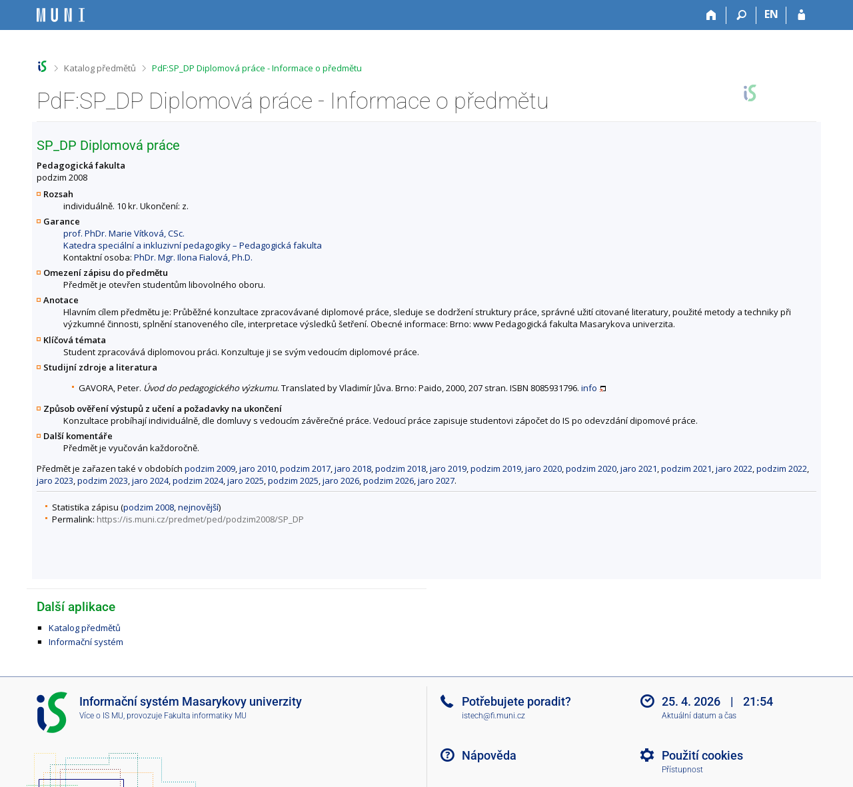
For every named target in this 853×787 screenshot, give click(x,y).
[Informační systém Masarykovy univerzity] (61, 15)
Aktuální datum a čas (699, 715)
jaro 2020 (543, 468)
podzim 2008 (148, 507)
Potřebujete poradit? (516, 701)
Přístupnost (682, 769)
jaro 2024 (150, 480)
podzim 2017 (305, 468)
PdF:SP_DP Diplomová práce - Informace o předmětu (257, 68)
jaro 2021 (638, 468)
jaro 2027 (436, 480)
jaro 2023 (55, 480)
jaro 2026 (341, 480)
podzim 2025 (293, 480)
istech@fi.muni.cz (493, 715)
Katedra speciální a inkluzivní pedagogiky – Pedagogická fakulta (192, 245)
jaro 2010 (257, 468)
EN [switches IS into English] (771, 14)
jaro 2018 (353, 468)
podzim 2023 (102, 480)
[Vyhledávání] (741, 15)
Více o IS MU (101, 715)
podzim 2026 (388, 480)
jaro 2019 (448, 468)
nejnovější (198, 507)
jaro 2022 (734, 468)
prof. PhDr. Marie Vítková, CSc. (124, 233)
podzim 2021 (686, 468)
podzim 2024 (198, 480)
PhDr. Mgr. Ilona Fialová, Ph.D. (193, 257)
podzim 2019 (495, 468)
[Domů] (711, 15)
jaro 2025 (245, 480)
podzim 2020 (591, 468)
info (589, 388)
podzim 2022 (781, 468)
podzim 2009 (210, 468)
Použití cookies (702, 755)
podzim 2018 (400, 468)
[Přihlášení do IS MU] (801, 15)
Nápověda (489, 755)
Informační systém (86, 642)
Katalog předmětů (100, 68)
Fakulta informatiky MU (205, 715)
